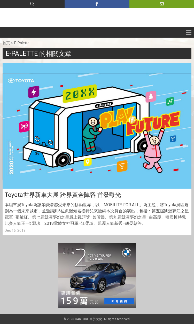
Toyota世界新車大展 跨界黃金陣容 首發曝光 (63, 194)
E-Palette (21, 43)
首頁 (6, 43)
